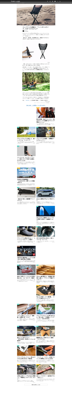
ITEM (18, 127)
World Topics (47, 103)
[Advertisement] (36, 403)
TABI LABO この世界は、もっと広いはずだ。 (36, 105)
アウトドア (38, 103)
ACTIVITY (38, 108)
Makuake (27, 100)
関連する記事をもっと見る (36, 385)
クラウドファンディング (43, 103)
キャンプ (35, 103)
